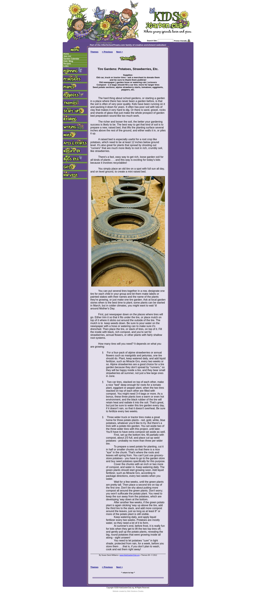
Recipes (67, 63)
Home (66, 54)
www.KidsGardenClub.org (130, 555)
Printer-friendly (180, 41)
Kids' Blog (68, 61)
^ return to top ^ (128, 573)
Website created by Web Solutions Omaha (128, 591)
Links (66, 66)
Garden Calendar (71, 59)
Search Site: (152, 41)
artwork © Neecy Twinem (104, 43)
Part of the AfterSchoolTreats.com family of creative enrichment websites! (128, 45)
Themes (94, 52)
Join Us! (67, 56)
